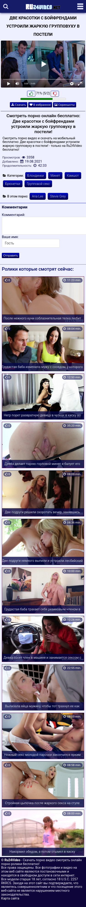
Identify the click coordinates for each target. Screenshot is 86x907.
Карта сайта (10, 898)
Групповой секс (38, 184)
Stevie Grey (58, 196)
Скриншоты (64, 104)
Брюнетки (12, 184)
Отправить (10, 255)
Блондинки (36, 175)
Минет (55, 175)
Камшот (73, 175)
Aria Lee (37, 196)
